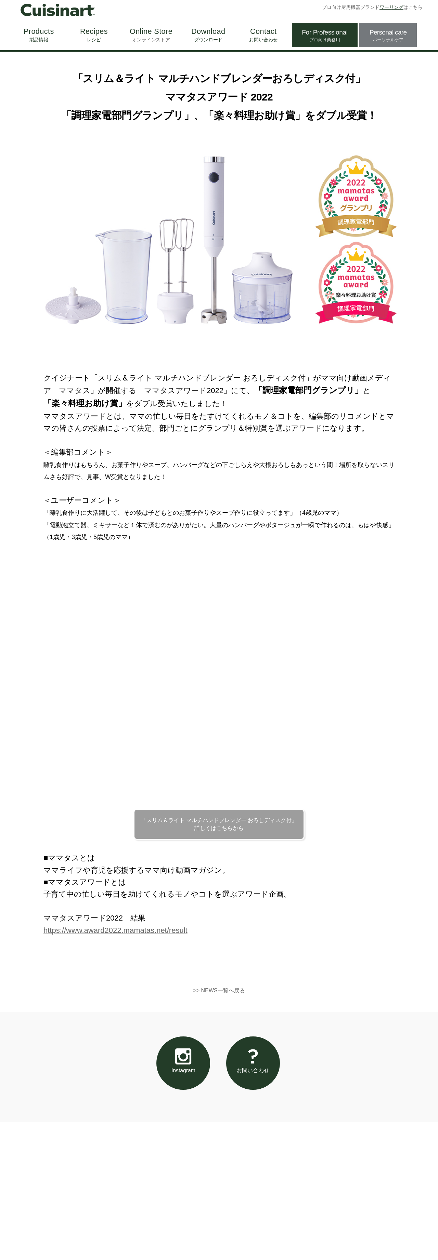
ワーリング (391, 7)
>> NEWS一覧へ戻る (219, 990)
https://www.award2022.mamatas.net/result (115, 930)
